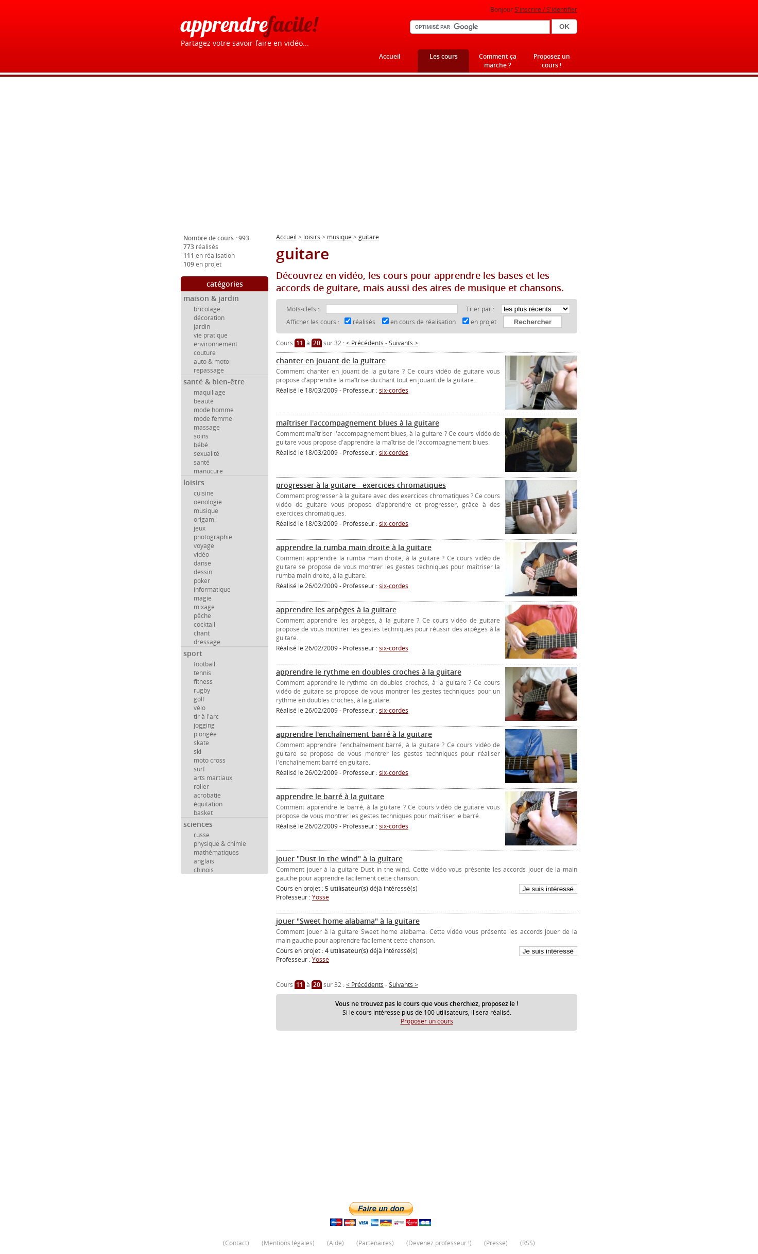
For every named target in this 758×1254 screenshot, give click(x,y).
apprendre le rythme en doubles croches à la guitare (368, 672)
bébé (201, 444)
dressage (207, 642)
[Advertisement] (379, 159)
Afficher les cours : (312, 321)
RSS (527, 1243)
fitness (203, 681)
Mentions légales (288, 1243)
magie (203, 598)
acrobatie (207, 795)
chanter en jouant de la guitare (331, 360)
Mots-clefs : (303, 309)
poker (202, 580)
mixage (204, 607)
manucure (208, 471)
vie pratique (211, 335)
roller (201, 786)
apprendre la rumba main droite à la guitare (354, 547)
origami (205, 519)
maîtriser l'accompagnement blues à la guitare (357, 423)
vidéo (201, 554)
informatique (212, 589)
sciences (198, 824)
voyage (204, 545)
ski (197, 751)
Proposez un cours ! (551, 60)
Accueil (389, 56)
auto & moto (211, 361)
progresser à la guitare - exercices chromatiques (361, 485)
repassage (209, 370)
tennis (202, 672)
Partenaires (375, 1243)
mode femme (213, 418)
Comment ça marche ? (497, 60)
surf (199, 769)
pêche (202, 615)
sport (192, 653)
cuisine (204, 493)
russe (202, 835)
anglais (204, 861)
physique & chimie (220, 843)
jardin (202, 326)
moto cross (210, 760)
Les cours (443, 56)
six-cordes (393, 390)
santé (202, 462)
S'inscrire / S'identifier (545, 9)
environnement (215, 344)
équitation (208, 804)
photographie (213, 537)
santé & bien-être (214, 381)
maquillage (210, 392)
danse (202, 563)
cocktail (204, 624)
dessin (203, 572)
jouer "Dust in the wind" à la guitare (339, 858)
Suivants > (403, 343)
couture (205, 352)
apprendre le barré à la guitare (330, 796)
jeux (199, 528)
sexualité (206, 453)
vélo (199, 707)
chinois (204, 870)
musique (206, 510)
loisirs (193, 482)
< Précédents (365, 343)
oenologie (208, 502)
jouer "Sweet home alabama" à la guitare (348, 921)
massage (207, 427)
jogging (204, 725)
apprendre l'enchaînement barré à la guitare (354, 734)
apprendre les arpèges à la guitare (336, 609)
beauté (204, 401)
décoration (209, 317)
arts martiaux (213, 777)
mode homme (214, 409)
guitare (368, 237)
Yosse (320, 897)
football (204, 664)
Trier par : (481, 309)
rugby (202, 690)
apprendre (249, 24)
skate (201, 742)
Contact (236, 1243)
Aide (335, 1243)
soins (201, 436)
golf (199, 699)
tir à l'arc (206, 716)
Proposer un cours (427, 1021)
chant (202, 633)
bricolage (207, 309)
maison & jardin (211, 298)
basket (203, 812)
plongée (205, 734)
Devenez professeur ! (439, 1243)
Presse (496, 1243)
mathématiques (216, 852)
